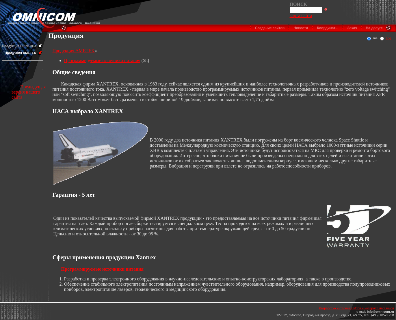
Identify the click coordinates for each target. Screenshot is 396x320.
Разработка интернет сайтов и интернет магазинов (356, 308)
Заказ (352, 28)
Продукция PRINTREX (19, 46)
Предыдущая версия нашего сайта (29, 92)
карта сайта (301, 15)
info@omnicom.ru (380, 311)
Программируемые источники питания (102, 60)
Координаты (327, 28)
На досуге (374, 28)
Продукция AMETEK (20, 53)
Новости (300, 28)
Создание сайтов (270, 28)
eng (388, 38)
